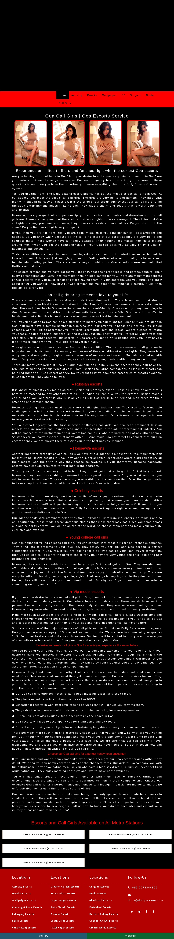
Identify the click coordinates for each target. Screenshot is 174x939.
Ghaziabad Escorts (100, 878)
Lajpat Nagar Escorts (63, 878)
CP (123, 73)
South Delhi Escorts (63, 899)
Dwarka (92, 73)
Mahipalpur (109, 73)
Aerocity (76, 73)
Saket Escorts (20, 899)
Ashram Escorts (60, 892)
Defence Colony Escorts (103, 892)
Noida (150, 73)
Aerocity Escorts (22, 864)
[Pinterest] (139, 890)
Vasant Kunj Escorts (24, 905)
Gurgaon (135, 73)
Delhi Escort (104, 927)
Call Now (43, 936)
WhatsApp (130, 936)
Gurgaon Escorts (99, 864)
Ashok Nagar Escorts (101, 912)
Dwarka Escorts (21, 871)
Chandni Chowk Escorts (103, 899)
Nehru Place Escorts (24, 912)
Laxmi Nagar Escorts (63, 912)
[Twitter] (132, 890)
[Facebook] (153, 890)
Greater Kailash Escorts (65, 864)
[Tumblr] (146, 890)
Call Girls (65, 81)
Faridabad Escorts (100, 885)
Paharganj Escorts (23, 892)
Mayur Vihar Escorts (63, 871)
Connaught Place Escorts (27, 885)
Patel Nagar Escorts (63, 905)
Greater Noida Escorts (102, 905)
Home (62, 73)
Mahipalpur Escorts (24, 878)
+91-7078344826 (143, 865)
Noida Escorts (97, 871)
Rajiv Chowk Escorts (63, 885)
